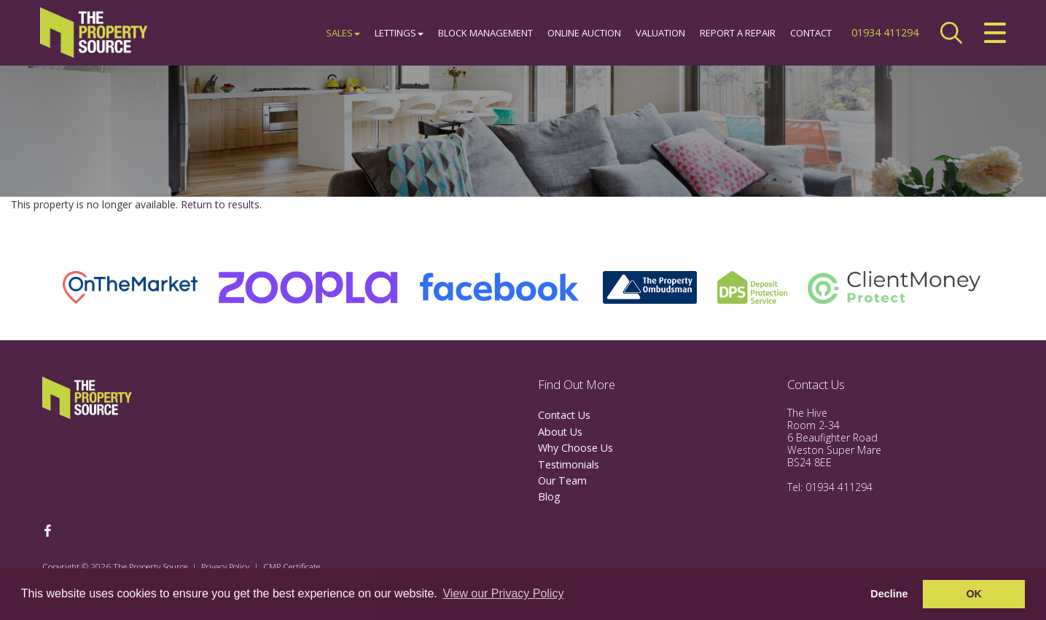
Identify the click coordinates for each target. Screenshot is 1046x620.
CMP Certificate (291, 566)
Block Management (485, 32)
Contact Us (564, 415)
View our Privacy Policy (502, 593)
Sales (343, 32)
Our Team (562, 480)
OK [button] (974, 594)
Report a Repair (738, 32)
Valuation (660, 32)
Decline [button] (889, 594)
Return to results (220, 204)
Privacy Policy (225, 566)
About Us (560, 432)
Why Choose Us (575, 448)
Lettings (399, 32)
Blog (549, 496)
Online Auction (584, 32)
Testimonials (568, 464)
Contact (811, 32)
